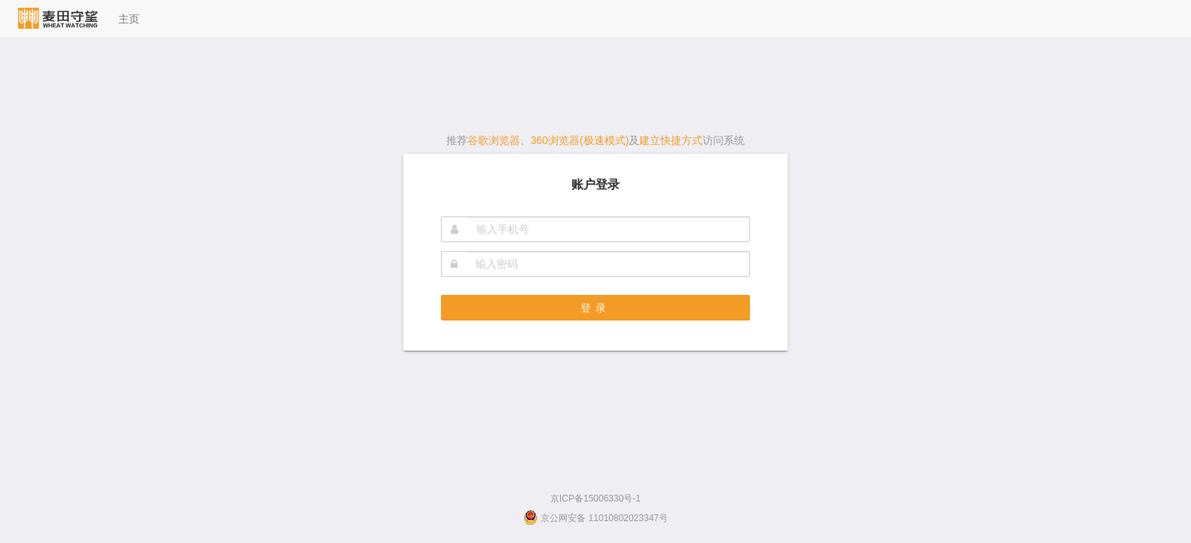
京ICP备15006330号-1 (595, 498)
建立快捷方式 (671, 140)
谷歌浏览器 (493, 140)
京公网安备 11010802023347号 (595, 518)
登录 (595, 308)
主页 (128, 19)
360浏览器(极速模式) (580, 140)
